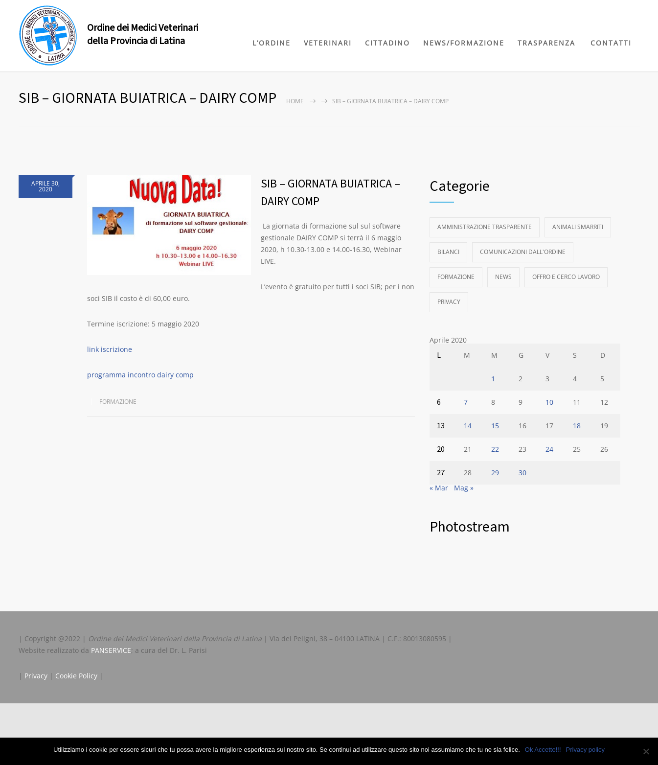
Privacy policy (585, 749)
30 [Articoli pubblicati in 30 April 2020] (522, 472)
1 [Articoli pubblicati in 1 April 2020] (493, 378)
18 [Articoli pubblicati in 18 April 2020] (577, 425)
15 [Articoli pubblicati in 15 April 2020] (495, 425)
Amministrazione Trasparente (484, 227)
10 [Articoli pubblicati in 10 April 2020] (549, 402)
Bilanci (448, 252)
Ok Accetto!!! (543, 749)
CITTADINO (387, 42)
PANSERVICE (111, 650)
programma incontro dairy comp (140, 374)
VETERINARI (328, 42)
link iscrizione (110, 349)
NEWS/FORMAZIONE (463, 42)
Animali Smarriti (577, 227)
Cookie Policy (76, 675)
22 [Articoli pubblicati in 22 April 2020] (495, 449)
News (503, 277)
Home (295, 101)
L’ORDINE (271, 42)
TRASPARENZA (546, 42)
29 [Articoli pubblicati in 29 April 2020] (495, 472)
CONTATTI (611, 42)
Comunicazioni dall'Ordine (523, 252)
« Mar (439, 487)
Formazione (117, 401)
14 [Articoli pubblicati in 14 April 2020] (468, 425)
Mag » (464, 487)
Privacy (448, 302)
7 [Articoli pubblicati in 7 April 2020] (466, 402)
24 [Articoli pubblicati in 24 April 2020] (549, 449)
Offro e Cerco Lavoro (566, 277)
